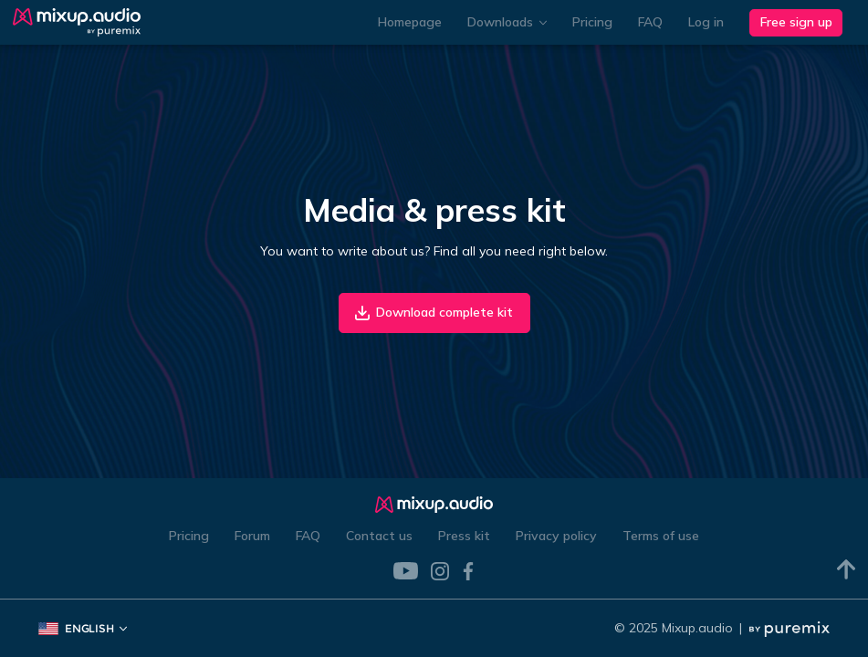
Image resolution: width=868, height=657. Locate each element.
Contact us (379, 535)
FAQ (650, 22)
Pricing (592, 22)
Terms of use (660, 535)
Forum (252, 535)
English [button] (82, 628)
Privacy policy (556, 535)
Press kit (464, 535)
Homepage (410, 22)
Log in (706, 22)
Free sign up (796, 22)
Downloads (507, 22)
